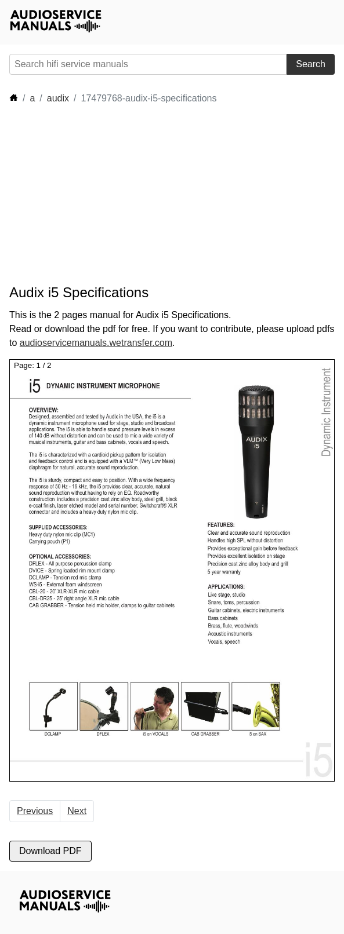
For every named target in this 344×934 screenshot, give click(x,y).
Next (76, 811)
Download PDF (50, 851)
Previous (35, 811)
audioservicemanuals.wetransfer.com (96, 343)
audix (58, 98)
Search (310, 64)
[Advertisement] (113, 195)
